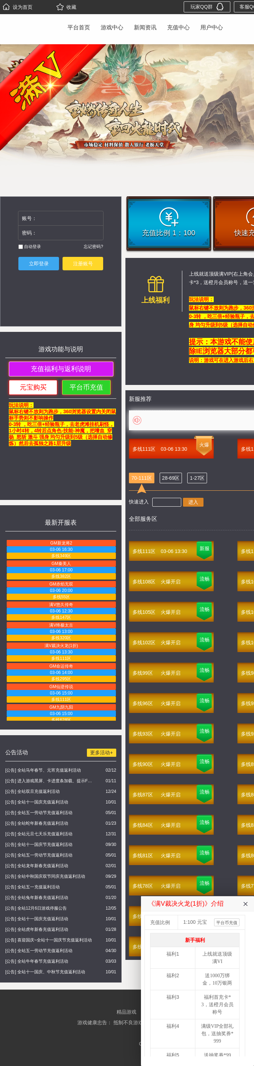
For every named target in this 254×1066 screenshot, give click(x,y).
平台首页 (78, 27)
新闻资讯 (145, 27)
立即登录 (39, 263)
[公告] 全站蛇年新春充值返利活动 (36, 823)
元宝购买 (33, 387)
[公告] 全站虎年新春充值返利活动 (36, 929)
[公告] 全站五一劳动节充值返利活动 (38, 812)
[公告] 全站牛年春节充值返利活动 (36, 961)
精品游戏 (126, 1012)
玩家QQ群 (207, 6)
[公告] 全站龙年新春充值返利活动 (36, 865)
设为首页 (18, 7)
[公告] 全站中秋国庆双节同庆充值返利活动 (45, 876)
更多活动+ (101, 752)
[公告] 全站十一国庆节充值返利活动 (38, 844)
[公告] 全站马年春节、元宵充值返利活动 (43, 770)
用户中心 (211, 27)
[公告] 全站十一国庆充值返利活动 (36, 802)
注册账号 (83, 263)
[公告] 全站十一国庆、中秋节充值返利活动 (45, 971)
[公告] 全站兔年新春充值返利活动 (36, 897)
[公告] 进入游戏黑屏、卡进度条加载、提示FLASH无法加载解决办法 (49, 780)
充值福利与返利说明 (61, 369)
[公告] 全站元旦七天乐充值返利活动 (38, 833)
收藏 (66, 7)
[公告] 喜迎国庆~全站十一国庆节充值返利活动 (48, 940)
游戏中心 (112, 27)
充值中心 (178, 27)
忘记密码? (93, 246)
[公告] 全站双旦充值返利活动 (32, 791)
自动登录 (29, 246)
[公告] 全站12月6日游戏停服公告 (36, 908)
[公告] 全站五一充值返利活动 (32, 887)
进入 (193, 502)
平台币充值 (86, 387)
